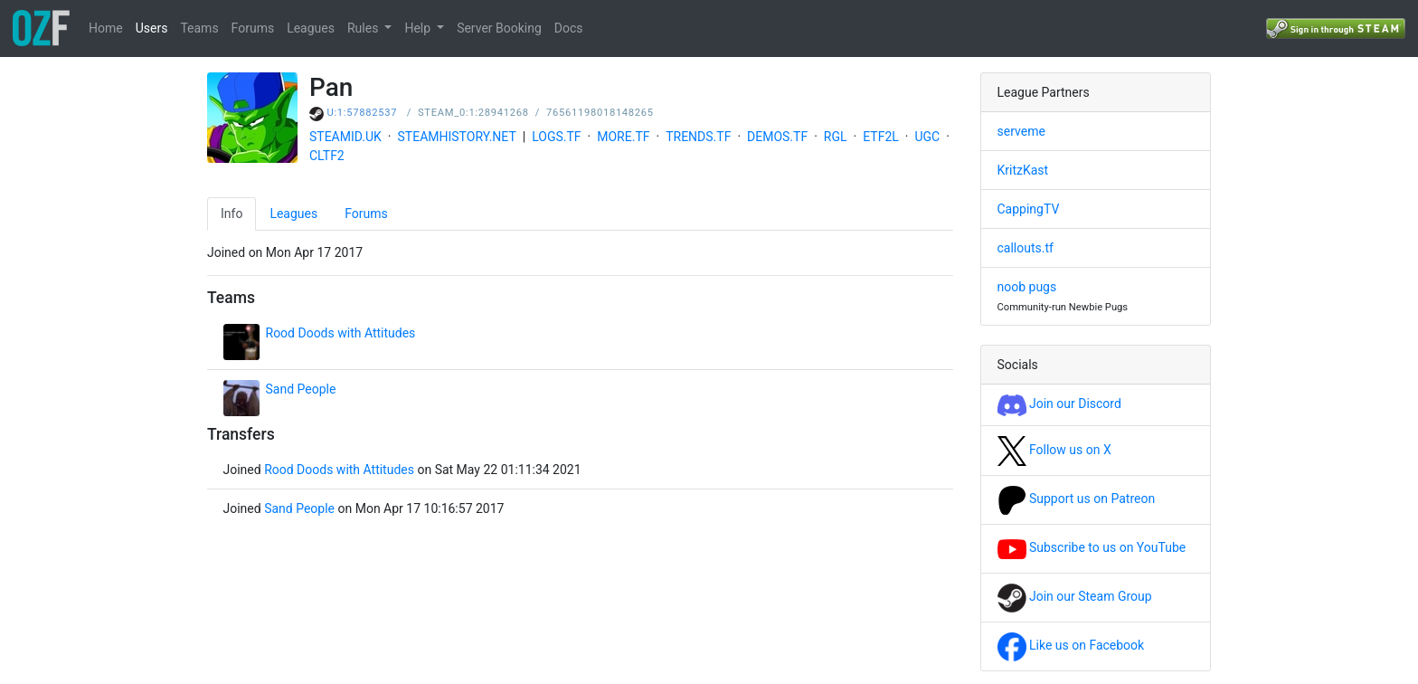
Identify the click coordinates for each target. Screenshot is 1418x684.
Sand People (301, 389)
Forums (253, 28)
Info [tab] (231, 213)
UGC (927, 136)
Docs (568, 28)
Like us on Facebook (1071, 645)
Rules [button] (364, 28)
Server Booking (499, 28)
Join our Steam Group (1074, 596)
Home (106, 28)
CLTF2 (327, 155)
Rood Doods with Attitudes (341, 333)
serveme (1021, 131)
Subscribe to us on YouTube (1091, 547)
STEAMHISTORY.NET (457, 136)
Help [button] (418, 28)
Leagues (311, 28)
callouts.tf (1025, 248)
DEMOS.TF (777, 136)
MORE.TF (623, 136)
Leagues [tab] (293, 213)
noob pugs (1027, 287)
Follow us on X (1054, 449)
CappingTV (1028, 209)
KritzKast (1023, 170)
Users (152, 28)
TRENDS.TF (698, 136)
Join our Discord (1059, 403)
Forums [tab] (366, 213)
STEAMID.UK (345, 136)
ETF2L (881, 136)
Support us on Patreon (1076, 498)
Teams (199, 28)
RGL (835, 136)
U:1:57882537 (362, 113)
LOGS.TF (556, 136)
